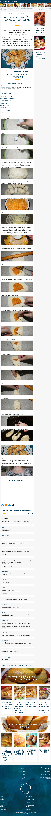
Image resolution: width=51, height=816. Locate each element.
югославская (2, 806)
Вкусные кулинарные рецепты (26, 788)
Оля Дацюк (6, 22)
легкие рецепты (29, 803)
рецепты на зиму (47, 778)
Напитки (23, 775)
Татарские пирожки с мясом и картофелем (39, 55)
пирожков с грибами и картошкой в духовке (18, 580)
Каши (24, 774)
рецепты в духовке (47, 780)
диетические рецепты (46, 770)
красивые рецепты (30, 798)
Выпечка (23, 767)
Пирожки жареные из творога (40, 30)
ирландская (2, 798)
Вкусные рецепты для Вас (9, 1)
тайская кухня (29, 809)
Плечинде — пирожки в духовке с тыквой (7, 705)
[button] (49, 1)
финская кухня (29, 808)
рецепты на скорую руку (46, 775)
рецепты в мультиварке (46, 774)
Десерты (23, 770)
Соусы (23, 778)
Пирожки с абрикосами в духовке (31, 704)
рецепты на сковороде (46, 771)
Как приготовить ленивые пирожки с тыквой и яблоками (19, 707)
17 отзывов (17, 22)
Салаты (23, 777)
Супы (24, 780)
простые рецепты (30, 799)
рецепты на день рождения (45, 777)
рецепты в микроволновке (45, 767)
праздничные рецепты (31, 805)
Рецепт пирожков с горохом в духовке (24, 725)
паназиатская (3, 805)
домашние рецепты (30, 802)
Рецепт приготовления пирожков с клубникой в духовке (44, 707)
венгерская (2, 803)
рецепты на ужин (29, 806)
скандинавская (3, 809)
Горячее (23, 768)
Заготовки (23, 771)
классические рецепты (31, 796)
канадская (2, 799)
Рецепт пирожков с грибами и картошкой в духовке (24, 678)
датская (1, 796)
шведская (2, 802)
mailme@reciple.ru (25, 813)
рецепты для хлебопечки (46, 768)
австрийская (2, 808)
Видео (28, 22)
